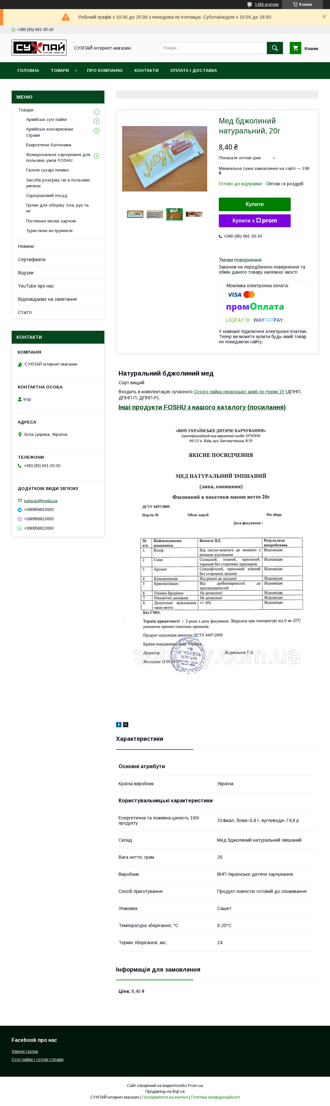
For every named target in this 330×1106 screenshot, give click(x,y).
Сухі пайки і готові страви (37, 1059)
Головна (28, 70)
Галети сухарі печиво (47, 170)
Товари (60, 70)
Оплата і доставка (193, 70)
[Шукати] (275, 48)
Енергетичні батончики (48, 144)
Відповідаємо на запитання (47, 299)
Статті (25, 312)
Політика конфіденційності (215, 1097)
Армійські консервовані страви (49, 132)
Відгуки (26, 272)
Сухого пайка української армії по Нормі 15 (239, 391)
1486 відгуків (267, 4)
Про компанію (105, 70)
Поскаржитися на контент (165, 1097)
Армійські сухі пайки (46, 119)
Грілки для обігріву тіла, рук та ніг (57, 208)
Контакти (146, 70)
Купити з (254, 221)
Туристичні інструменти (49, 230)
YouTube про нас (36, 286)
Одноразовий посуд (46, 195)
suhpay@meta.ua (40, 500)
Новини (26, 246)
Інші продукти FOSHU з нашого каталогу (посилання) (202, 407)
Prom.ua (195, 1085)
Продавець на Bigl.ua (165, 1091)
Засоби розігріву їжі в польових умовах (58, 183)
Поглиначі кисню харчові (51, 221)
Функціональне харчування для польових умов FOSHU (58, 157)
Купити (255, 204)
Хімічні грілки (25, 1051)
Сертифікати (31, 259)
